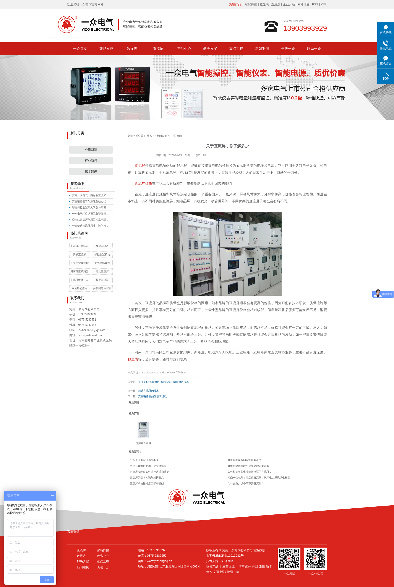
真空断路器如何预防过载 (152, 396)
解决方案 (210, 48)
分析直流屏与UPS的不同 (144, 460)
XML (324, 4)
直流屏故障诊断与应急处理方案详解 (248, 465)
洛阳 (262, 566)
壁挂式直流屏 (143, 443)
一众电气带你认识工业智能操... (90, 213)
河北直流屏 (102, 271)
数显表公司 (102, 279)
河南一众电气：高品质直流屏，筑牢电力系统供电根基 (259, 477)
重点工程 (236, 48)
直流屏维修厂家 (79, 279)
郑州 (248, 566)
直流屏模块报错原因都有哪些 (147, 483)
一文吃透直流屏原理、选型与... (90, 225)
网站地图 (303, 4)
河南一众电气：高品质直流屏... (90, 195)
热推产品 (212, 566)
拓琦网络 (227, 561)
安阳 (216, 572)
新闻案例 (262, 48)
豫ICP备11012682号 (230, 555)
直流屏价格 (144, 381)
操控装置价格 (102, 254)
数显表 (264, 4)
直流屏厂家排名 (79, 246)
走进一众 (288, 48)
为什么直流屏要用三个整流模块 (148, 465)
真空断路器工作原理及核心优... (90, 201)
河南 (241, 566)
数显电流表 (102, 246)
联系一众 (314, 48)
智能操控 (251, 4)
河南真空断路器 (79, 271)
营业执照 (259, 550)
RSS (315, 4)
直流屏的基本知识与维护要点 (147, 477)
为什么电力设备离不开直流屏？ (246, 483)
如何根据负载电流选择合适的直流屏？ (250, 471)
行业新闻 (91, 160)
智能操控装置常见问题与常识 (89, 207)
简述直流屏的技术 (148, 390)
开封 (255, 566)
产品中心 (184, 48)
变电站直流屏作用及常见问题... (90, 219)
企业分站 (289, 4)
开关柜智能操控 (79, 262)
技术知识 (91, 171)
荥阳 (230, 572)
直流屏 (275, 4)
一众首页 (80, 48)
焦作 (209, 572)
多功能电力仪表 (102, 288)
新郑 (223, 572)
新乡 (269, 566)
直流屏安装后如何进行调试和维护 (149, 471)
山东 (237, 572)
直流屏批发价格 (161, 381)
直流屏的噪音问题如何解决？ (244, 460)
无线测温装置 (102, 262)
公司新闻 (91, 149)
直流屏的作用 (79, 288)
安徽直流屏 (79, 254)
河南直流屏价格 (180, 381)
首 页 (149, 135)
